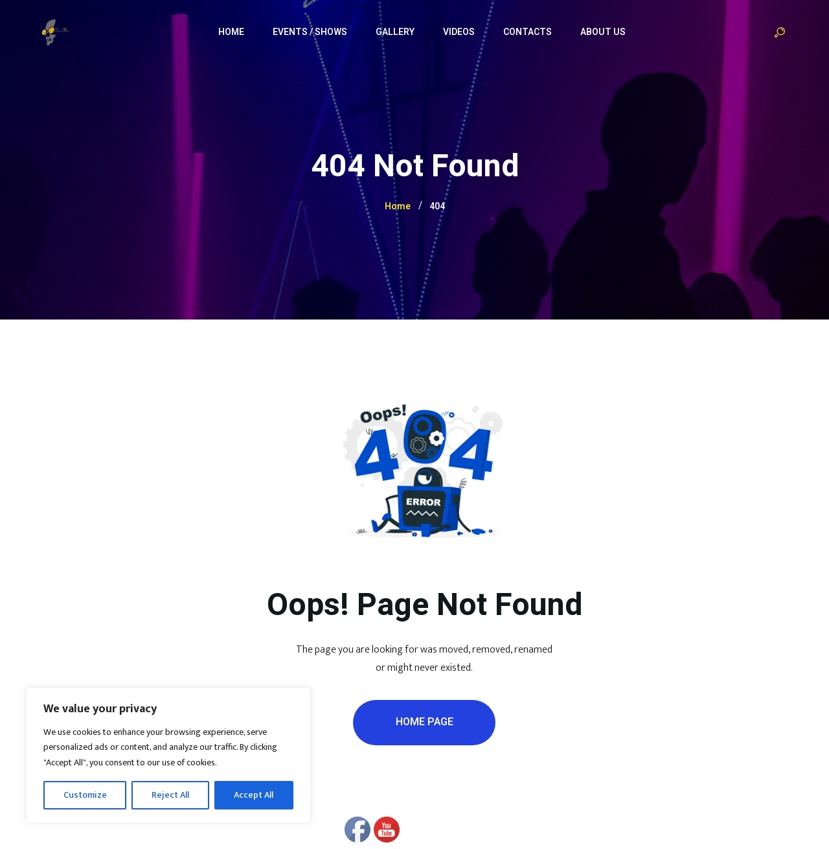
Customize (85, 794)
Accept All (253, 794)
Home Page (424, 722)
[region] (168, 755)
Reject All (170, 794)
